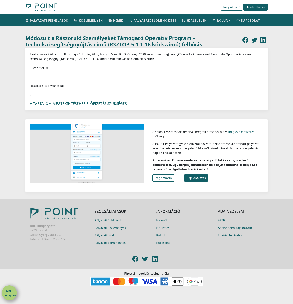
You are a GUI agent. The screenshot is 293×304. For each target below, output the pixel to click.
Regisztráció (231, 7)
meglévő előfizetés (240, 136)
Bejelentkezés (255, 7)
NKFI (9, 293)
